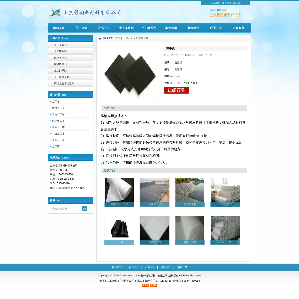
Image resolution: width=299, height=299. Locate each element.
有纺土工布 (58, 133)
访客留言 (238, 28)
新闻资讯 (193, 28)
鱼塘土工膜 (154, 204)
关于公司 (81, 28)
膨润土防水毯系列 (64, 83)
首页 (117, 38)
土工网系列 (60, 70)
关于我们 (133, 267)
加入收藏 (226, 3)
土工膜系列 (148, 28)
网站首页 (59, 28)
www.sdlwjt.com (131, 275)
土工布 (56, 101)
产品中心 (104, 28)
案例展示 (171, 28)
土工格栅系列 (61, 77)
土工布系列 (126, 28)
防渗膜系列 (60, 64)
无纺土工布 (58, 114)
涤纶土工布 (58, 120)
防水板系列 (60, 57)
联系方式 (216, 28)
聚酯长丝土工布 (119, 204)
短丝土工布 (58, 127)
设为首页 (215, 3)
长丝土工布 (58, 140)
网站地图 (237, 3)
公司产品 (128, 38)
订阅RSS (182, 267)
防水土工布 (58, 108)
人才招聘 (149, 267)
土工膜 (56, 146)
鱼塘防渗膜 (190, 204)
